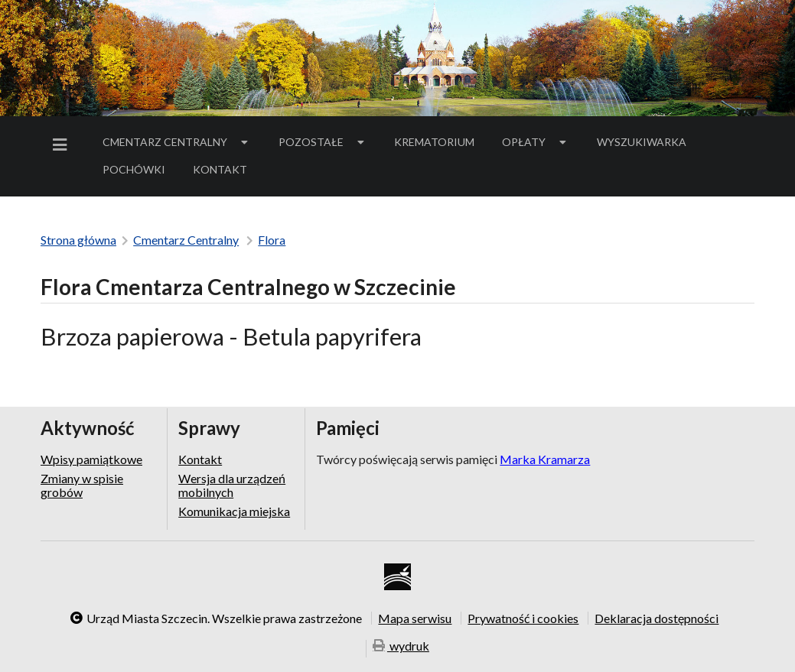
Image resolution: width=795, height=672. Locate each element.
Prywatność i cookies (523, 618)
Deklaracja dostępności (656, 618)
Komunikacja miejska (234, 511)
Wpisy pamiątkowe (91, 459)
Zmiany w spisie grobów (82, 485)
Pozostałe (323, 141)
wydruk (401, 647)
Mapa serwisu (414, 618)
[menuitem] (63, 144)
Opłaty (535, 141)
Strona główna (78, 239)
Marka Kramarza (545, 459)
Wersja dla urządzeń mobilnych (231, 485)
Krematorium (434, 141)
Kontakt (220, 169)
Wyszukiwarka (641, 141)
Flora (271, 239)
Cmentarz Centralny (177, 141)
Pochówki (139, 172)
